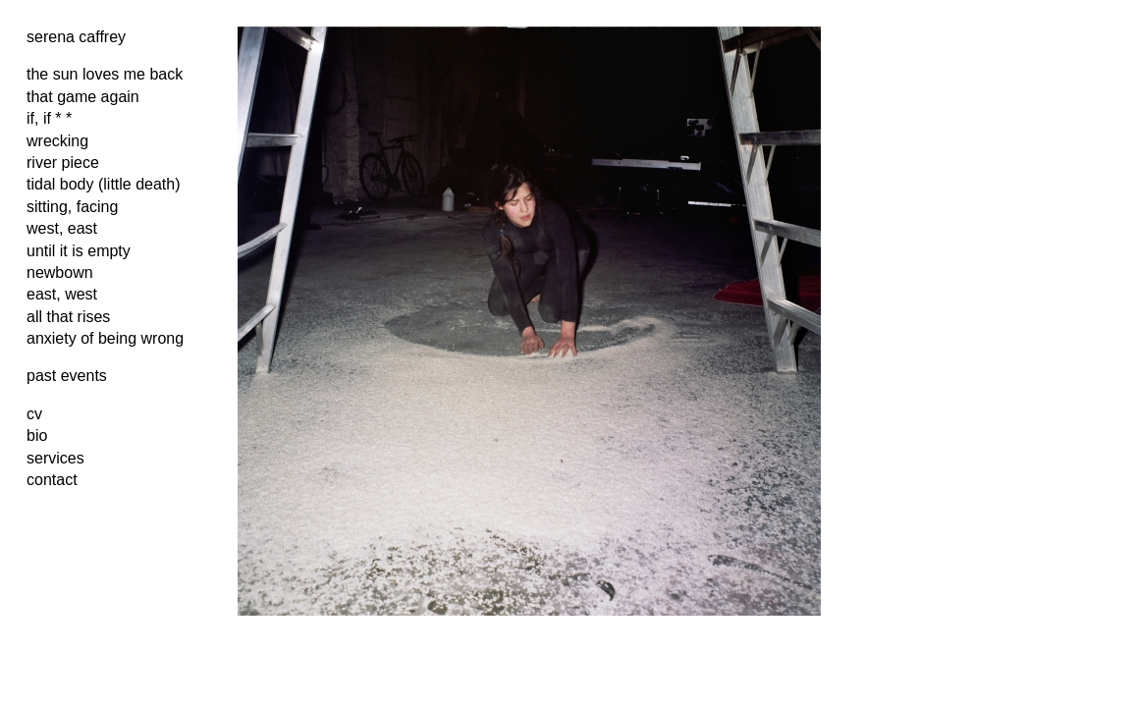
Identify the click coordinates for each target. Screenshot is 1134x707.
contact (52, 479)
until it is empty (79, 251)
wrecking (57, 141)
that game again (83, 96)
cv (34, 414)
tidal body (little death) (104, 184)
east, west (62, 294)
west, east (62, 228)
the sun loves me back (105, 74)
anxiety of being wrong (105, 338)
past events (67, 375)
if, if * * (49, 118)
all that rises (68, 316)
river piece (63, 162)
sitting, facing (72, 206)
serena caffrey (76, 36)
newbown (60, 272)
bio (37, 435)
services (55, 458)
